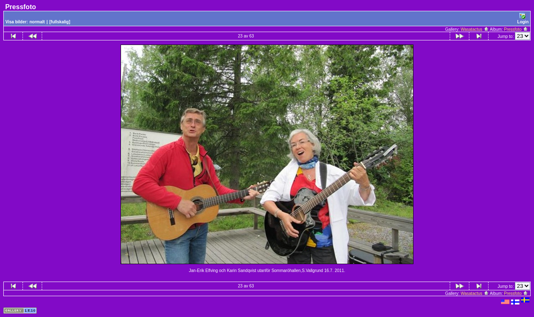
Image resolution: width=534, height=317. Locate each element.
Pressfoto (516, 29)
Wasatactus (475, 29)
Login (523, 18)
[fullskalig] (59, 22)
